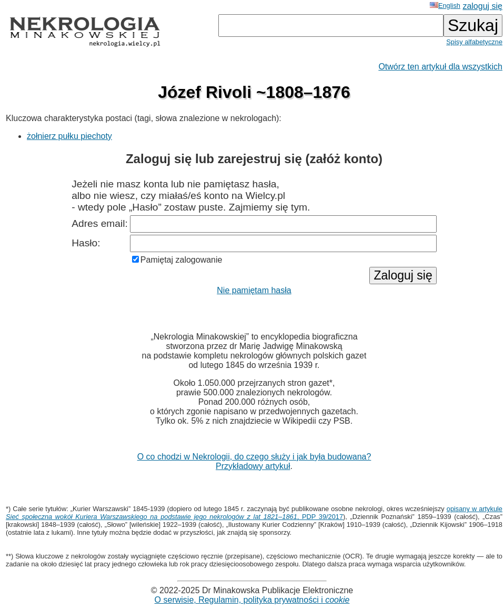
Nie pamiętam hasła (254, 290)
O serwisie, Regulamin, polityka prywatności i (252, 599)
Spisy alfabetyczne (474, 42)
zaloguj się (482, 6)
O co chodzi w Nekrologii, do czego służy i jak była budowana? (254, 456)
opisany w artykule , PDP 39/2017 (254, 513)
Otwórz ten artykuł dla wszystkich (440, 66)
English (445, 5)
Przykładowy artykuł (253, 466)
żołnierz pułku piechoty (69, 136)
